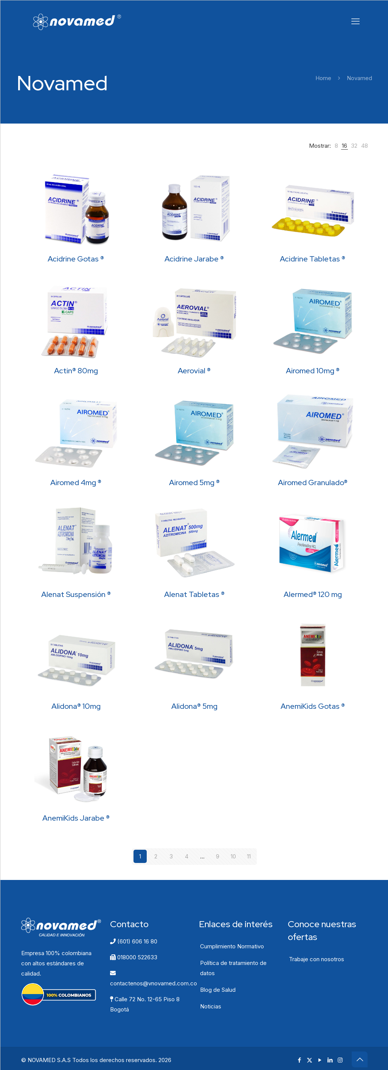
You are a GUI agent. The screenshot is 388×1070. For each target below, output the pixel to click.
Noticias (210, 1006)
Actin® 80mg (76, 371)
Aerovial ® (194, 371)
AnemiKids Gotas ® (313, 706)
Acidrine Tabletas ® (312, 259)
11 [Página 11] (249, 856)
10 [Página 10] (233, 856)
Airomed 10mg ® (313, 371)
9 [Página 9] (217, 856)
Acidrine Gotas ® (76, 259)
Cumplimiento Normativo (232, 945)
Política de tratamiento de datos (233, 967)
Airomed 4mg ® (75, 482)
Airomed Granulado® (313, 482)
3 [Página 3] (171, 856)
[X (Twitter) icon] (310, 1059)
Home (323, 78)
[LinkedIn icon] (330, 1059)
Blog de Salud (218, 989)
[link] (336, 146)
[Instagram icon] (340, 1059)
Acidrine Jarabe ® (194, 259)
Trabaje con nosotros (316, 958)
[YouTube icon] (320, 1059)
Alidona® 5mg (194, 706)
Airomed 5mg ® (194, 482)
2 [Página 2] (155, 856)
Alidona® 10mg (76, 706)
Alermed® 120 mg (313, 594)
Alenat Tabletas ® (194, 594)
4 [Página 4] (186, 856)
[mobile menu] (355, 21)
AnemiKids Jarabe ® (76, 818)
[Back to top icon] (360, 1059)
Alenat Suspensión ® (76, 594)
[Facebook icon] (299, 1059)
